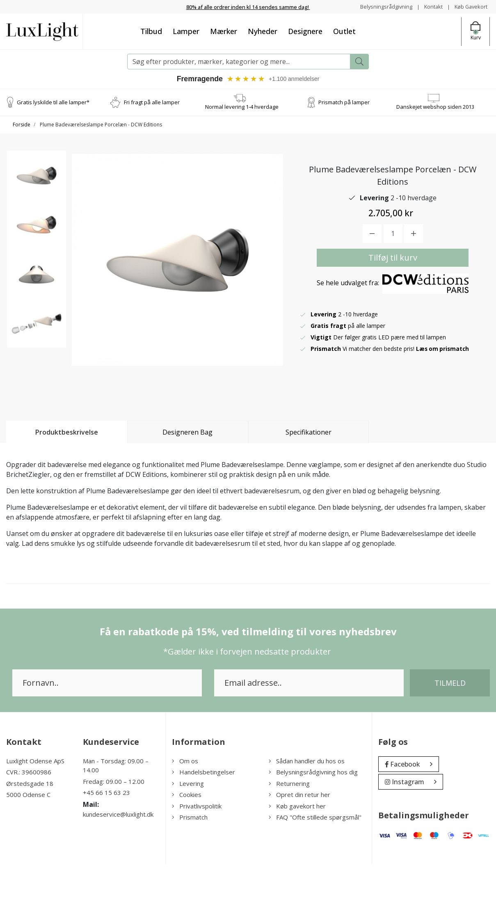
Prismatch (190, 862)
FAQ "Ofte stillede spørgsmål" (315, 862)
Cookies (186, 839)
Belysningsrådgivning (378, 6)
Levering (188, 828)
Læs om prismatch (443, 371)
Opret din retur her (299, 839)
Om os (185, 805)
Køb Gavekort (469, 6)
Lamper (186, 31)
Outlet (344, 31)
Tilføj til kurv (392, 279)
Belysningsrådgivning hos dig (313, 817)
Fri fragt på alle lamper (152, 102)
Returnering (289, 828)
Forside (21, 124)
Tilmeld (450, 728)
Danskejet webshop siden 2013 (435, 106)
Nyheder (262, 31)
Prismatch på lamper (344, 102)
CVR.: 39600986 (28, 817)
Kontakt (428, 6)
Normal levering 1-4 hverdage (242, 106)
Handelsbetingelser (203, 817)
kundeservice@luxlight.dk (118, 859)
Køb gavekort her (297, 851)
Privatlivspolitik (197, 851)
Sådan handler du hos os (307, 805)
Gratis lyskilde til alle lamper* (53, 102)
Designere (305, 31)
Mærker (223, 31)
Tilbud (151, 31)
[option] (36, 184)
